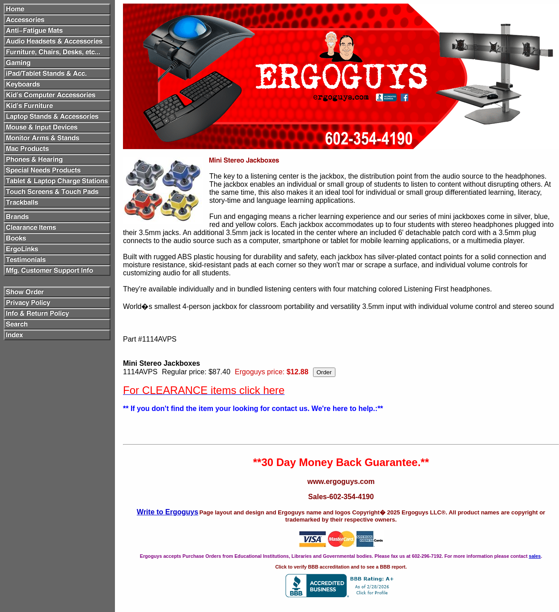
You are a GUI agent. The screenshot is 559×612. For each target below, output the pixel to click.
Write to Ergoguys (168, 512)
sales (535, 556)
